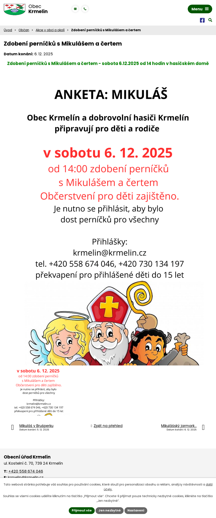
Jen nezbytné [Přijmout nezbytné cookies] (110, 510)
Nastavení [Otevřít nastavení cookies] (135, 510)
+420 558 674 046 (25, 471)
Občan (24, 30)
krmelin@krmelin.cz (25, 477)
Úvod (8, 30)
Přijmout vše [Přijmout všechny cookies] (82, 510)
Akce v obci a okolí (50, 30)
